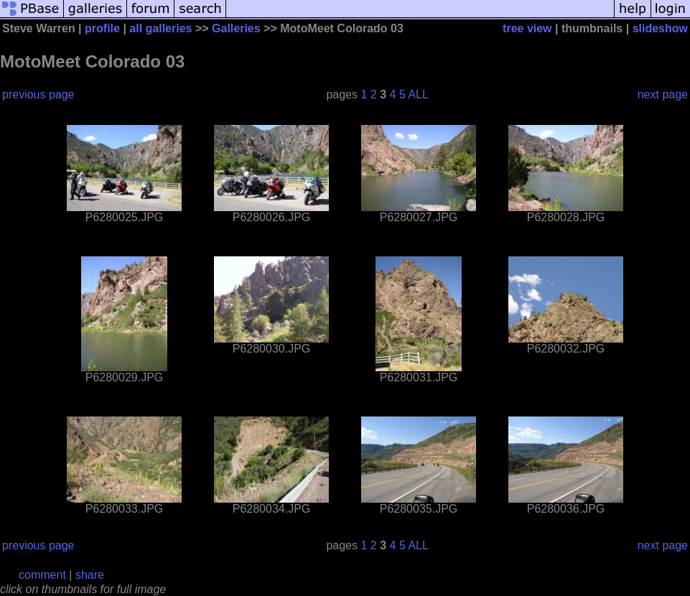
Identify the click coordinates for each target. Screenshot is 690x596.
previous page (38, 94)
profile (102, 28)
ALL (418, 94)
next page (663, 94)
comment (42, 575)
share (89, 575)
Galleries (236, 28)
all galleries (160, 28)
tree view (527, 28)
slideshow (660, 28)
